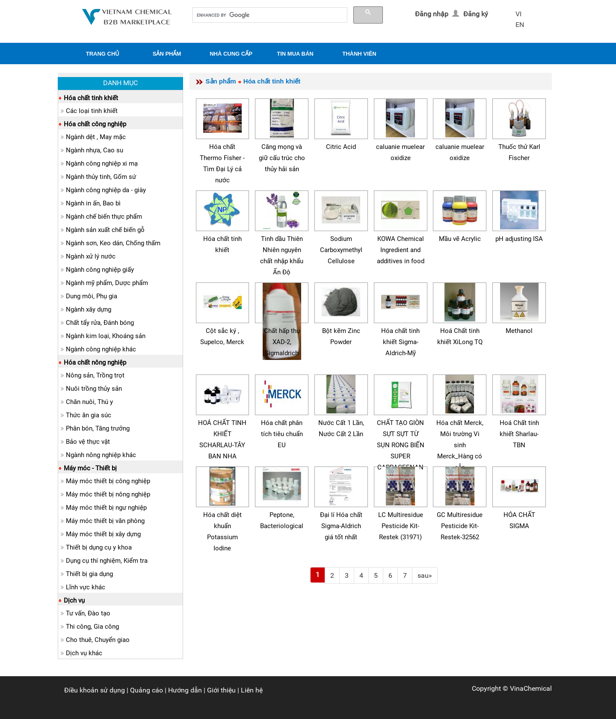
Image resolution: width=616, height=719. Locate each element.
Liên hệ (252, 690)
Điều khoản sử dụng (94, 690)
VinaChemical (531, 688)
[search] (269, 15)
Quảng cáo (146, 690)
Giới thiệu (221, 690)
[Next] (425, 575)
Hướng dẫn (185, 690)
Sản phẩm (221, 81)
